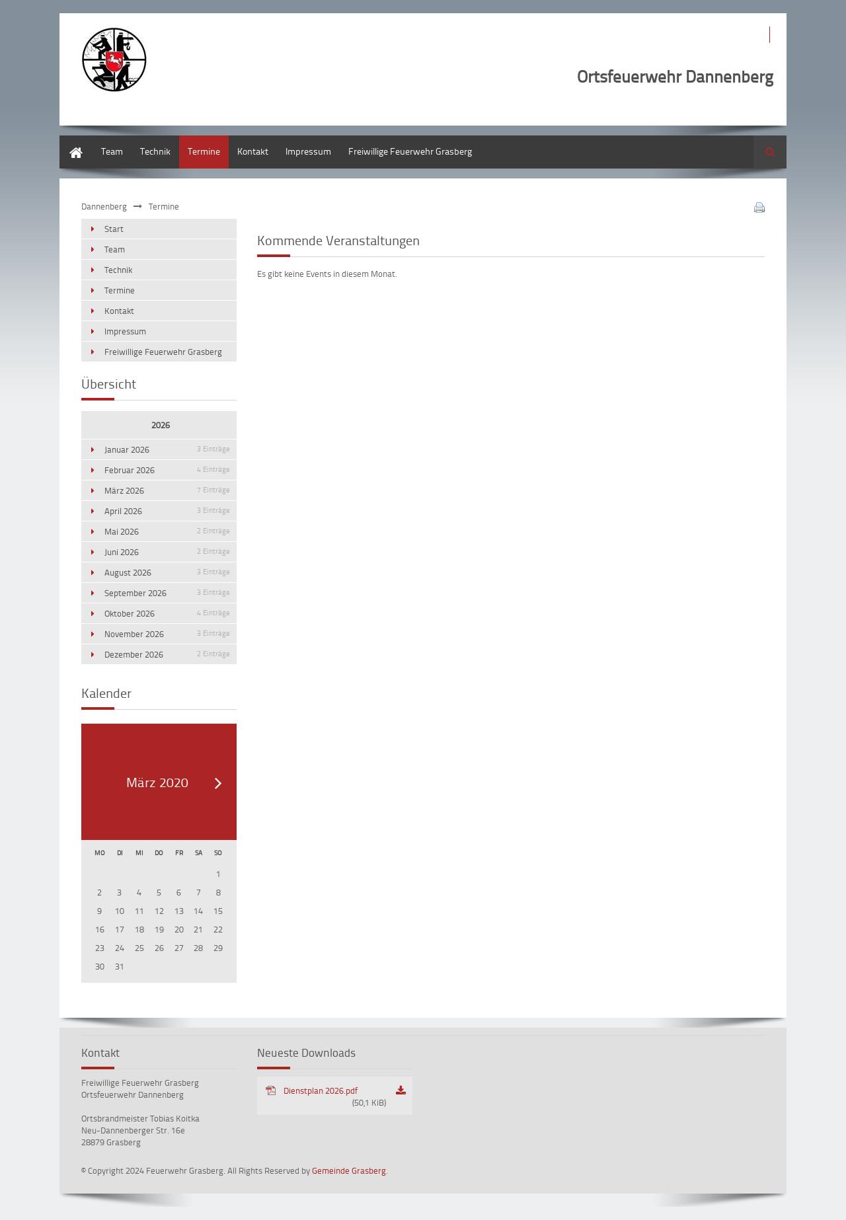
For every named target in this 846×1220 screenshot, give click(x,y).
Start (69, 141)
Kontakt (252, 151)
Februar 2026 (167, 470)
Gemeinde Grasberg (349, 1170)
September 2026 (167, 593)
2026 (160, 425)
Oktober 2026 (167, 613)
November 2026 (167, 634)
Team (112, 151)
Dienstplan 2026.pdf (335, 1096)
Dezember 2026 (167, 654)
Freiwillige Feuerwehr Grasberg (410, 151)
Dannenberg (104, 206)
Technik (155, 151)
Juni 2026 (167, 552)
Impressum (308, 151)
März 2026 (167, 490)
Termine (204, 151)
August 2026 (167, 572)
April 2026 (167, 511)
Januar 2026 (167, 449)
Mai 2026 (167, 531)
